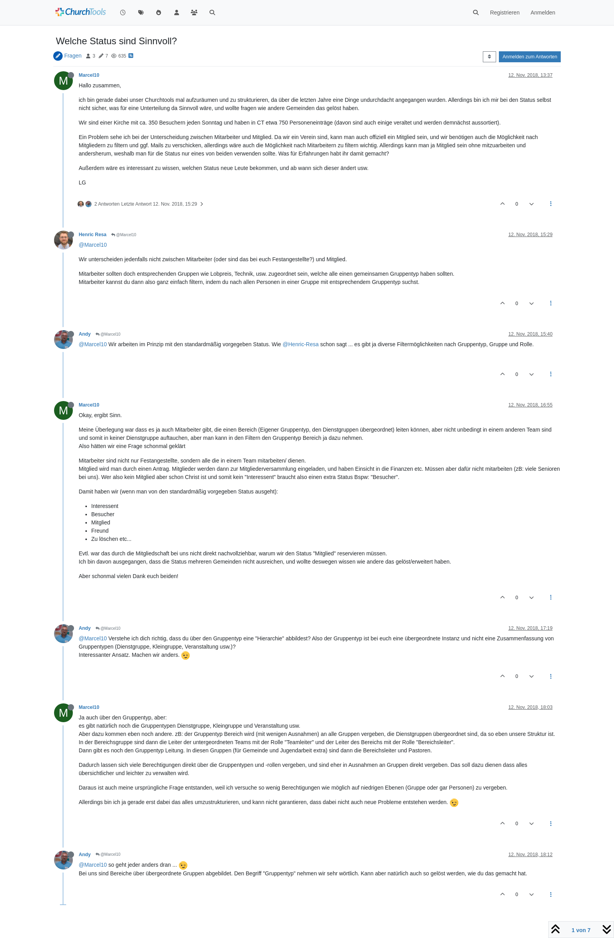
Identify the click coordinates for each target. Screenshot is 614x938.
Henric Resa (93, 234)
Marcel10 (89, 75)
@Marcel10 (123, 235)
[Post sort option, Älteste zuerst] (489, 56)
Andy (85, 334)
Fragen (72, 55)
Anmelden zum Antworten (529, 57)
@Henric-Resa (301, 344)
